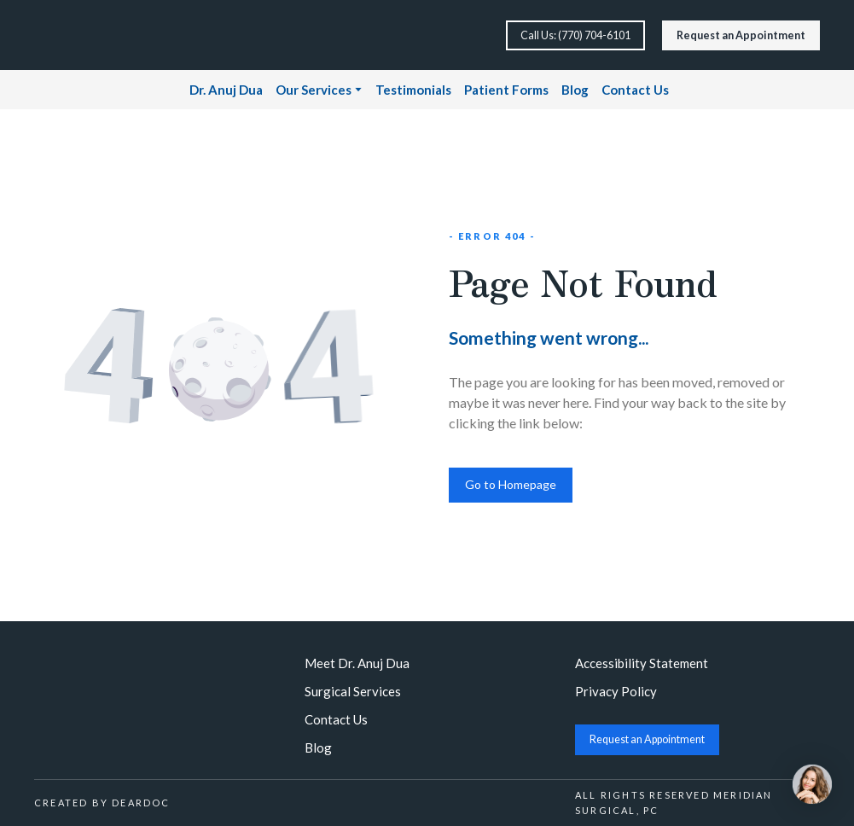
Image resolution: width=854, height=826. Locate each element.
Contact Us (635, 89)
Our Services (313, 89)
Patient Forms (506, 89)
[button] (575, 35)
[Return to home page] (91, 35)
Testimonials (413, 89)
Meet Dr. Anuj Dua (357, 663)
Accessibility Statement (641, 663)
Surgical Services (353, 691)
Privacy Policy (616, 691)
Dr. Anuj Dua (226, 89)
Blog (575, 89)
